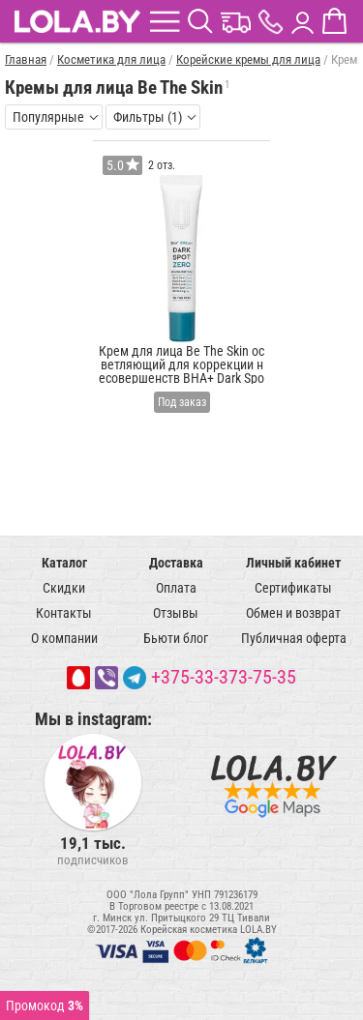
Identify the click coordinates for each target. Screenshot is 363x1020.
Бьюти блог (175, 638)
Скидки (64, 588)
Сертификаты (293, 588)
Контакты (64, 613)
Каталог (64, 562)
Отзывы (175, 613)
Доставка (176, 562)
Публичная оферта (294, 638)
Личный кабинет (293, 562)
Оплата (176, 588)
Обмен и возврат (293, 613)
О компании (64, 638)
